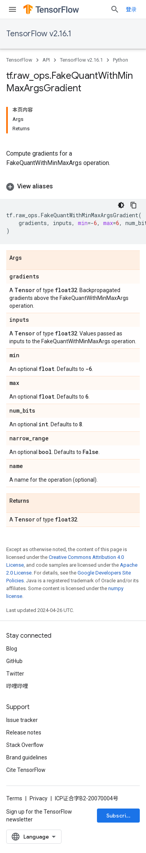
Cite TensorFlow (26, 770)
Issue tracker (22, 720)
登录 (131, 9)
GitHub (14, 661)
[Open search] (115, 9)
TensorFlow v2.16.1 (38, 34)
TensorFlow (19, 60)
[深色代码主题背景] (121, 205)
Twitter (15, 673)
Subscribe (119, 815)
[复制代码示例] (133, 205)
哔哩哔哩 (17, 686)
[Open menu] (12, 9)
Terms (14, 798)
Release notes (23, 732)
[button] (73, 186)
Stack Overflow (25, 745)
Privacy (38, 798)
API (46, 60)
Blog (11, 649)
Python (120, 60)
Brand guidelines (26, 757)
